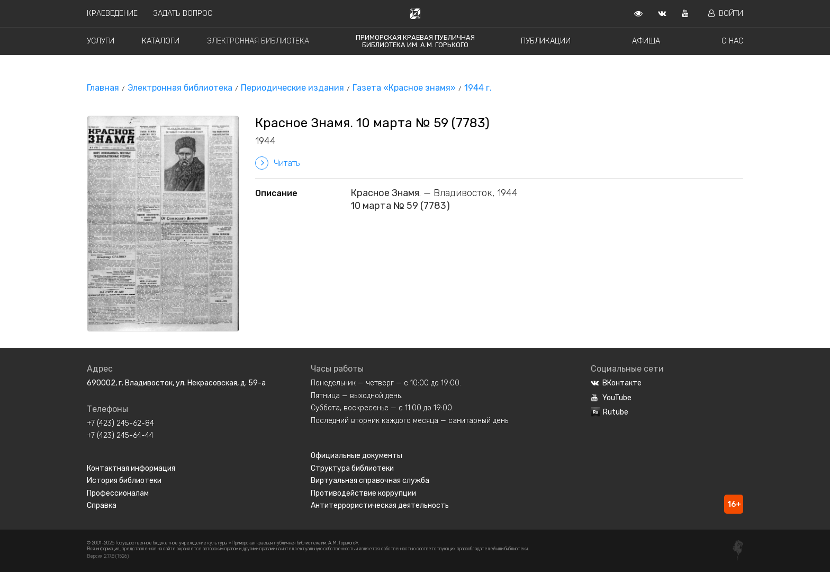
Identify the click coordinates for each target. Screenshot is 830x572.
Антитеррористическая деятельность (380, 505)
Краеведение (112, 13)
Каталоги (160, 41)
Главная (103, 88)
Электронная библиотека (258, 41)
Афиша (646, 41)
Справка (101, 505)
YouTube (611, 397)
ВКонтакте (616, 383)
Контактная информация (131, 468)
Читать (277, 163)
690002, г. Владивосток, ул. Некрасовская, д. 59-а (176, 383)
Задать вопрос (183, 13)
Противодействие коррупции (363, 493)
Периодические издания (292, 88)
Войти (725, 13)
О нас (732, 41)
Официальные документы (356, 455)
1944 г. (478, 88)
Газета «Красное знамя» (404, 88)
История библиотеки (124, 480)
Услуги (100, 41)
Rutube (609, 412)
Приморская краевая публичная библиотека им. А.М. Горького (415, 41)
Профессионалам (118, 493)
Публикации (546, 41)
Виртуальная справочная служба (370, 480)
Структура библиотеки (352, 468)
